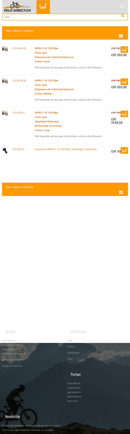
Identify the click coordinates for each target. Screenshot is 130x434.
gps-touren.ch (74, 392)
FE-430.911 (19, 149)
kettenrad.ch (74, 388)
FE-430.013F (19, 80)
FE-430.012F (19, 48)
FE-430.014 (19, 112)
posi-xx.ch (73, 401)
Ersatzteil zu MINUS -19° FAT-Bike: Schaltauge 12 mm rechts (66, 149)
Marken (17, 30)
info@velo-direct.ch (12, 366)
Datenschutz (74, 353)
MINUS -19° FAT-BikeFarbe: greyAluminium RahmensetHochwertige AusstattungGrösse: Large (48, 121)
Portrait (71, 346)
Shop (8, 30)
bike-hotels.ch (74, 396)
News (70, 359)
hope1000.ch (74, 383)
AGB (70, 340)
